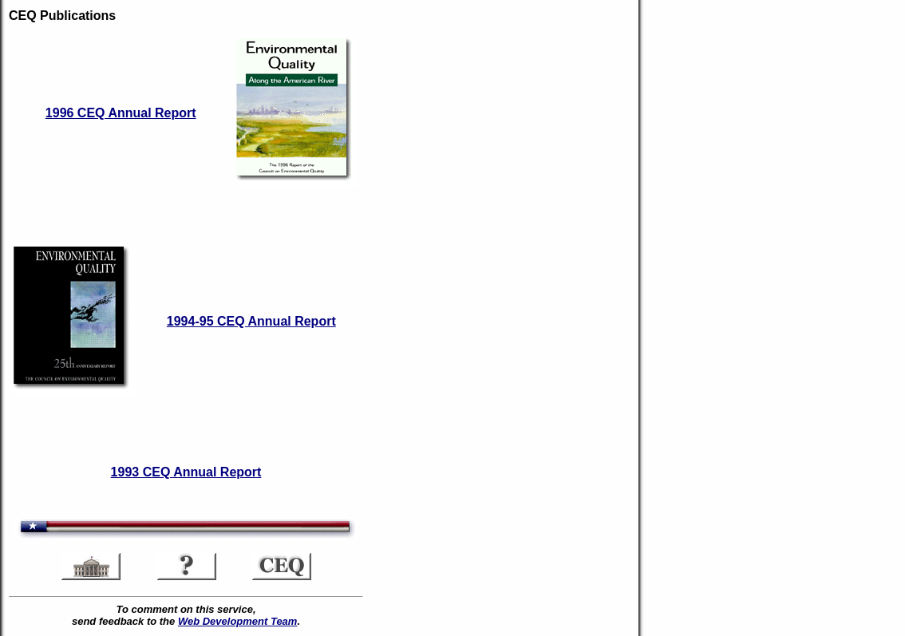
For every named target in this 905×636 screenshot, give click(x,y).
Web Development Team (238, 621)
